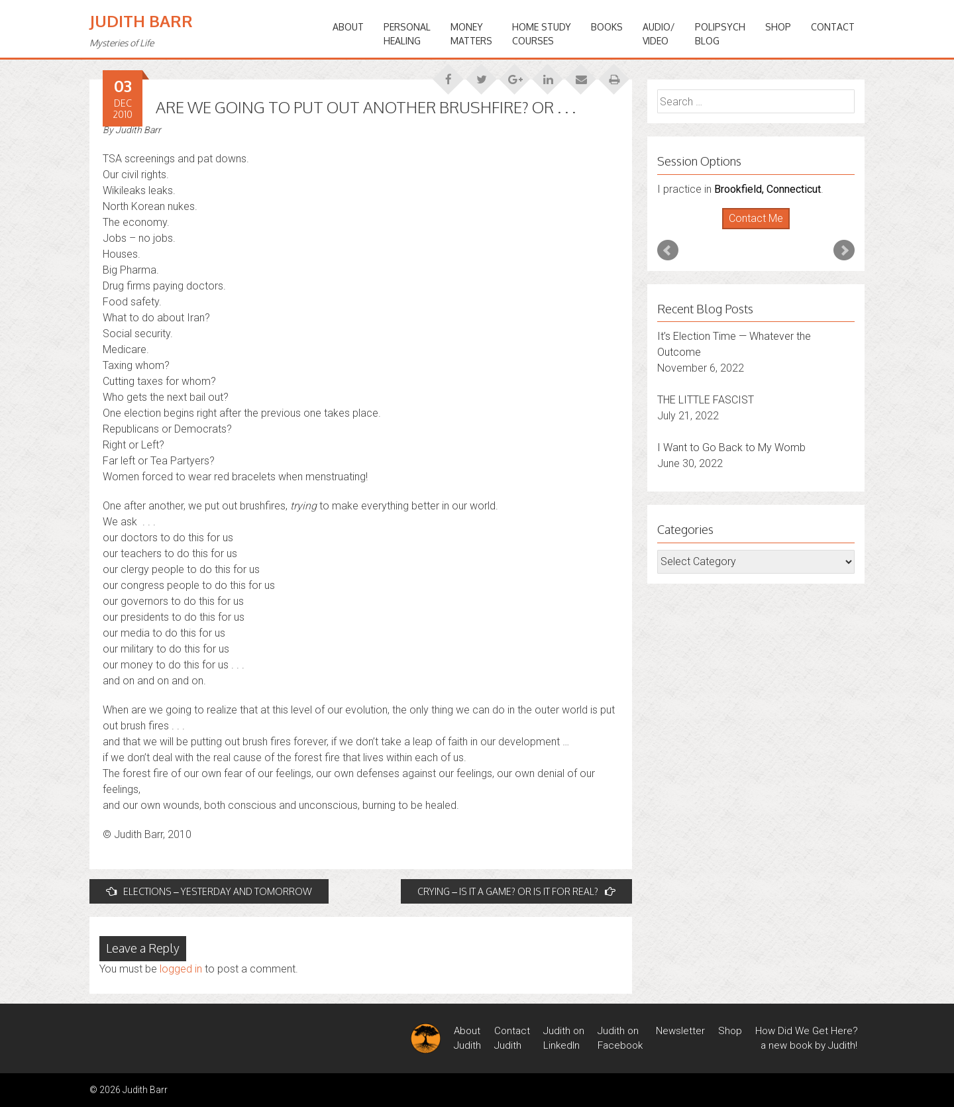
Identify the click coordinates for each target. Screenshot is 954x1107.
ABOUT (348, 26)
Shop (778, 26)
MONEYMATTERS (471, 33)
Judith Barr (141, 21)
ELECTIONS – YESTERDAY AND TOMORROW (209, 891)
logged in (181, 969)
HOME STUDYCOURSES (541, 33)
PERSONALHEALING (407, 33)
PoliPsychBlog (720, 33)
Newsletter (680, 1031)
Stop (762, 229)
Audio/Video (659, 33)
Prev (667, 250)
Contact (833, 26)
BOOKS (607, 26)
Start (751, 229)
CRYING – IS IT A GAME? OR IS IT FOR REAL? (516, 891)
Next (844, 250)
